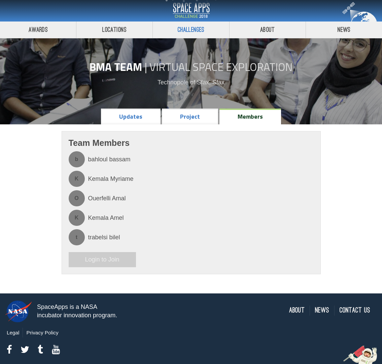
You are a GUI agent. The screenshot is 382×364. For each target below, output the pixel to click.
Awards (38, 30)
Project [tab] (190, 116)
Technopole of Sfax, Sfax (191, 82)
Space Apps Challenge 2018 (191, 11)
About (267, 30)
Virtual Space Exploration (220, 66)
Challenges (191, 30)
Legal (13, 332)
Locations (114, 30)
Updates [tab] (130, 116)
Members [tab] (250, 116)
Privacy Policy (42, 332)
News (322, 310)
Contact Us (355, 310)
